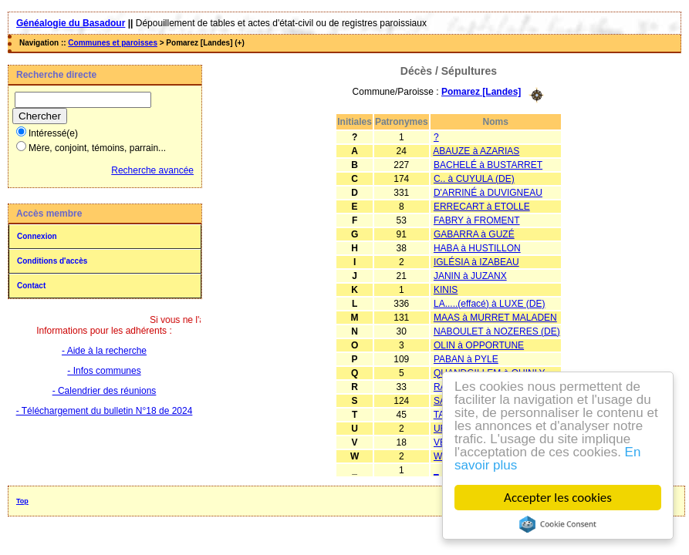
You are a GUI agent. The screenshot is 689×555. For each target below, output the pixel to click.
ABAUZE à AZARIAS (476, 151)
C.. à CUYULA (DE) (474, 178)
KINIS (446, 289)
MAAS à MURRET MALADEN (495, 317)
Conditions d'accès (52, 261)
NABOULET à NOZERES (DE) (497, 331)
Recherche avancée (152, 170)
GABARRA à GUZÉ (474, 234)
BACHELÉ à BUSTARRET (488, 165)
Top (22, 501)
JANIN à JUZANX (470, 276)
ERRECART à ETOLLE (482, 206)
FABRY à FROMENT (477, 220)
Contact (31, 285)
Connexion (37, 236)
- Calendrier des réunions (104, 390)
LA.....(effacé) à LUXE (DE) (489, 303)
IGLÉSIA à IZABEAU (476, 262)
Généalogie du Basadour (70, 23)
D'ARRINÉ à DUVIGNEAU (488, 192)
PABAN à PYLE (466, 359)
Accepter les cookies (558, 497)
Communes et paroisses (112, 43)
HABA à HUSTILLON (477, 248)
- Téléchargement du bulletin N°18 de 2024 (104, 410)
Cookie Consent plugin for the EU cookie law (557, 524)
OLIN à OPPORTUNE (479, 345)
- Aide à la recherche (104, 350)
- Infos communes (103, 370)
